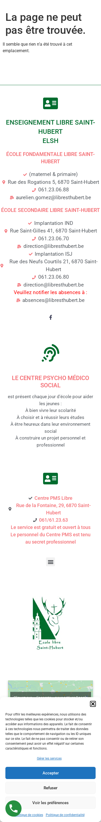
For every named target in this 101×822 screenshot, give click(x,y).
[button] (93, 704)
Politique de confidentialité (65, 815)
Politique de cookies (28, 815)
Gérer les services (49, 758)
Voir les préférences (50, 802)
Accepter (51, 773)
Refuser (50, 788)
